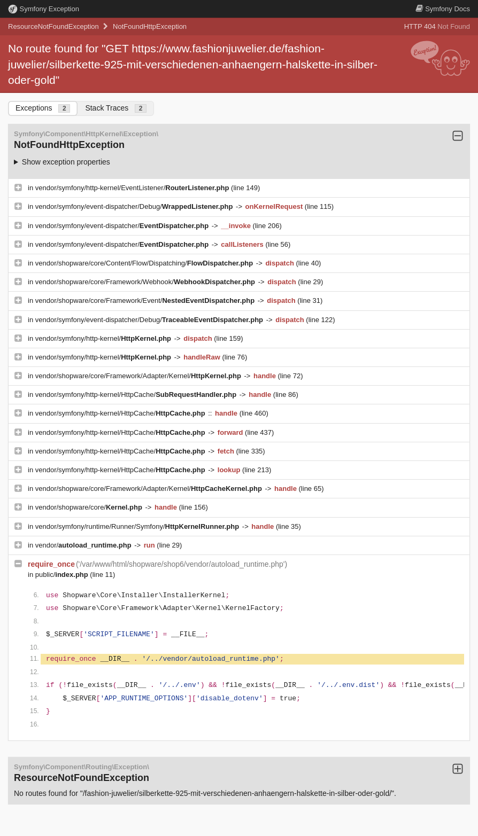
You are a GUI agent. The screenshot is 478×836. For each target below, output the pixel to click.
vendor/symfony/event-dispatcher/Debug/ (135, 206)
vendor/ (84, 545)
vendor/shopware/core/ (89, 507)
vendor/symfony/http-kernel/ (104, 338)
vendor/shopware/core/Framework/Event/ (146, 300)
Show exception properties (66, 162)
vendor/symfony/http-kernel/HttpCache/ (136, 394)
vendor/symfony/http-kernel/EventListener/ (133, 188)
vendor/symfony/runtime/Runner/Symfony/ (138, 526)
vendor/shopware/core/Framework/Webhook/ (146, 282)
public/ (62, 575)
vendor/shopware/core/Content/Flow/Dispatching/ (145, 263)
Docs (442, 9)
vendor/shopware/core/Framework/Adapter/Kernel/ (139, 376)
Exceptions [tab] (43, 108)
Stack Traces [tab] (116, 108)
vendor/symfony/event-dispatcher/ (123, 226)
